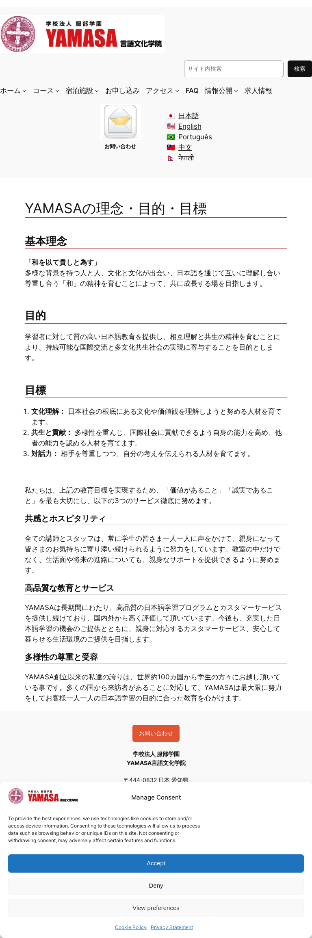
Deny (156, 885)
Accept (156, 863)
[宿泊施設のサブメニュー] (97, 90)
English (190, 126)
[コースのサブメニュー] (57, 90)
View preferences (156, 907)
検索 (300, 68)
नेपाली (186, 158)
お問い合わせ (156, 733)
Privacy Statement (172, 927)
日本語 (188, 116)
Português (195, 137)
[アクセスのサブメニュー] (177, 90)
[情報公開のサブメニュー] (236, 90)
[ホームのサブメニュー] (24, 90)
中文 (185, 147)
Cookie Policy (131, 927)
